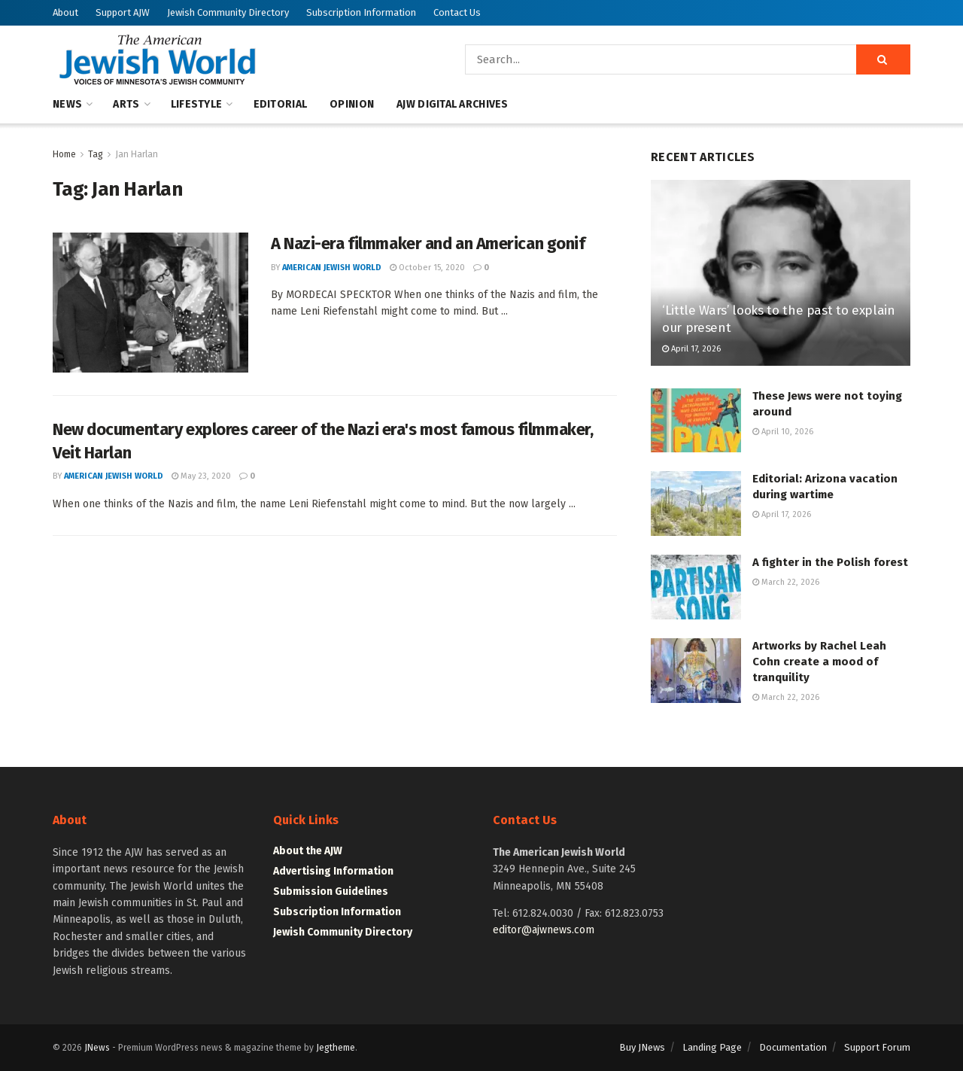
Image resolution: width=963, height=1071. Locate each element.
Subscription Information (361, 12)
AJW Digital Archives (452, 104)
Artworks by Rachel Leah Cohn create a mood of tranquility (819, 661)
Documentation (793, 1047)
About (65, 12)
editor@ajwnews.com (543, 929)
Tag (95, 154)
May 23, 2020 (201, 476)
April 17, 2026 (691, 349)
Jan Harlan (136, 154)
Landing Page (712, 1047)
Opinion (352, 104)
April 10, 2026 (782, 432)
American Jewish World (331, 267)
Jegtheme (335, 1047)
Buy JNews (642, 1047)
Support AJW (123, 12)
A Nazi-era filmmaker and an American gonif (428, 243)
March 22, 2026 (785, 582)
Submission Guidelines (330, 891)
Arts (126, 104)
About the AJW (307, 850)
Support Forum (877, 1047)
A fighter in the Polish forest (830, 562)
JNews (97, 1047)
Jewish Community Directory (228, 12)
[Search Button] (883, 59)
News (67, 104)
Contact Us (457, 12)
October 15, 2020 (427, 267)
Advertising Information (333, 871)
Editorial (281, 104)
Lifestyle (197, 104)
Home (64, 154)
